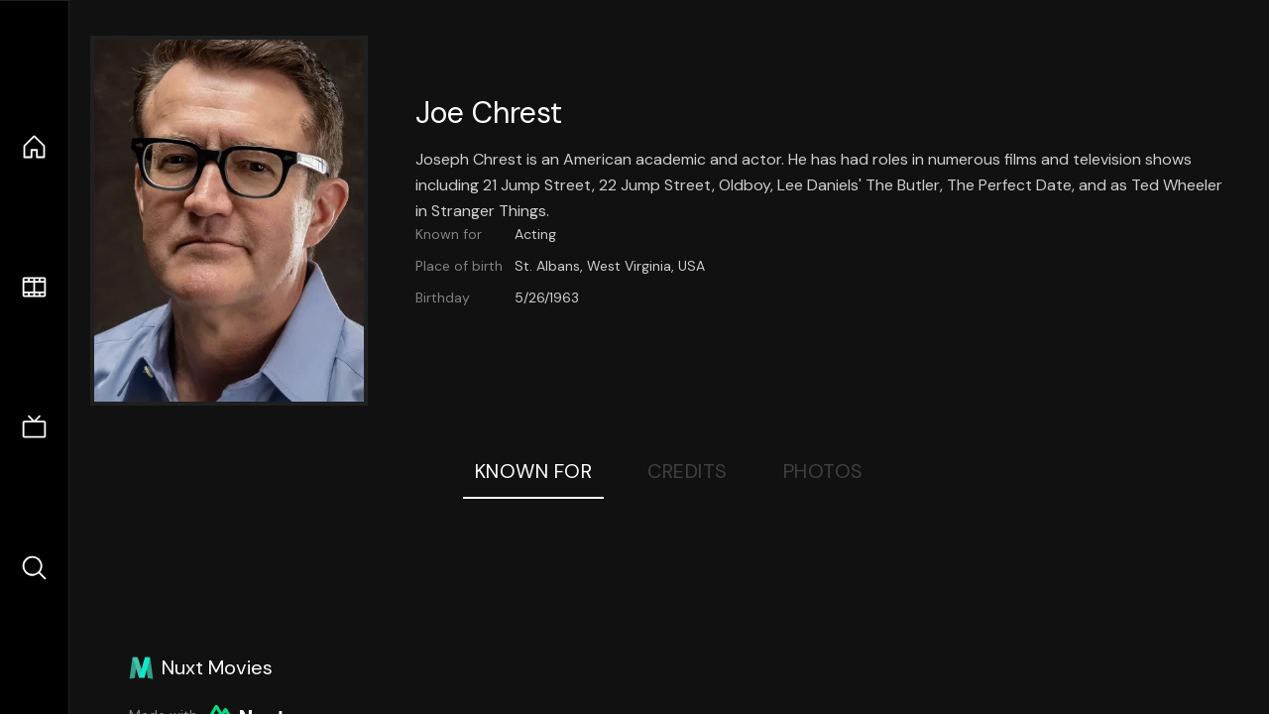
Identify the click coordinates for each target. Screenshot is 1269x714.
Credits (687, 471)
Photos (823, 471)
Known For (534, 471)
